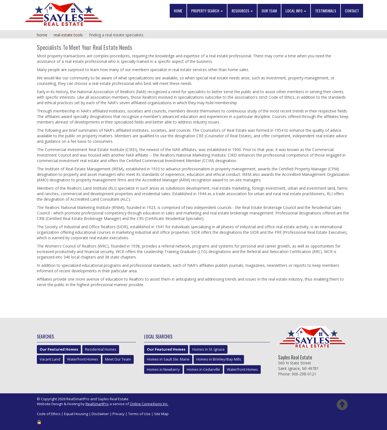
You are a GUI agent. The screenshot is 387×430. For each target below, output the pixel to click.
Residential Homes (100, 349)
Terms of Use (139, 413)
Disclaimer (100, 413)
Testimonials (325, 11)
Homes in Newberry (163, 369)
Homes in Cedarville (203, 369)
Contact (352, 11)
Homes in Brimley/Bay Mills (218, 359)
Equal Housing (76, 413)
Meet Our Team (118, 359)
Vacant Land (50, 359)
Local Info (296, 11)
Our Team (269, 11)
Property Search (207, 11)
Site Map (161, 413)
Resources (242, 11)
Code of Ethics (49, 413)
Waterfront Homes (82, 359)
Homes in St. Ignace (208, 349)
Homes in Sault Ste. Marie (168, 359)
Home (178, 11)
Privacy (118, 413)
